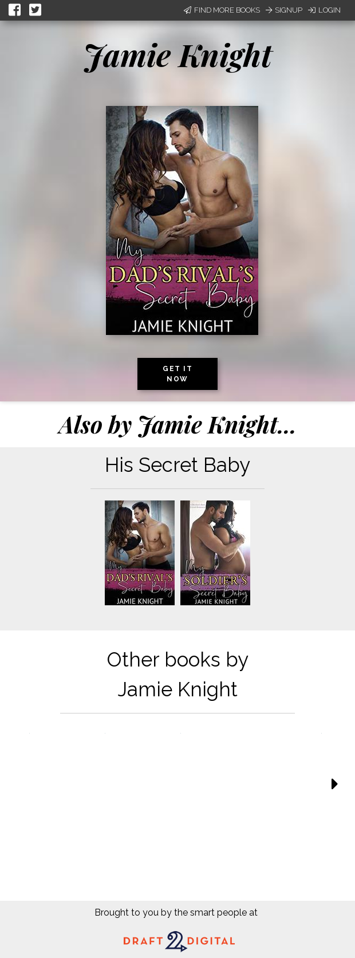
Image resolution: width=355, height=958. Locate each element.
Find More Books (222, 10)
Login (324, 10)
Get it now (177, 374)
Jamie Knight (177, 54)
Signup (284, 10)
